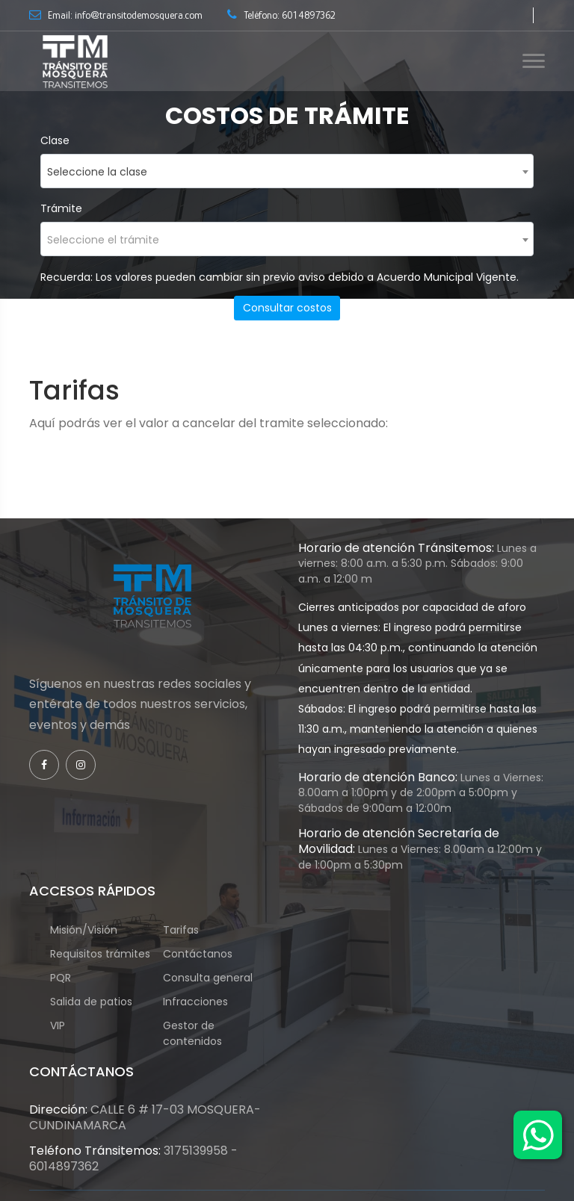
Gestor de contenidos (200, 1033)
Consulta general (208, 977)
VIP (65, 1025)
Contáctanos (197, 953)
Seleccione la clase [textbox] (97, 171)
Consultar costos (287, 307)
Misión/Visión (83, 929)
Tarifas (181, 929)
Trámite (61, 208)
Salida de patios (91, 1001)
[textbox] (287, 240)
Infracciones (195, 1001)
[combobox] (287, 171)
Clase (55, 140)
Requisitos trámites (100, 953)
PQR (68, 977)
